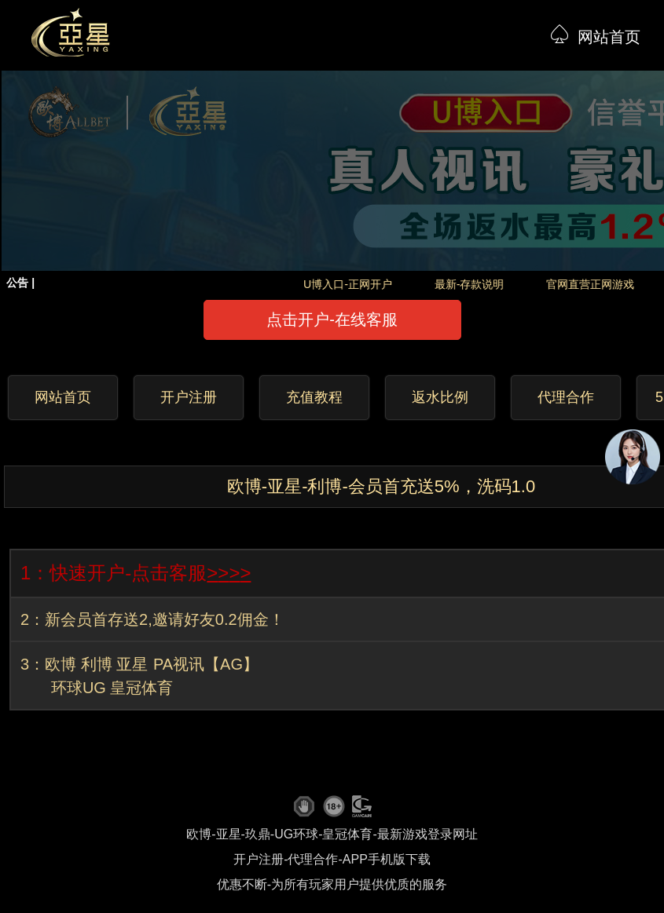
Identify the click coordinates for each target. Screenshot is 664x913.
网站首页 (609, 37)
